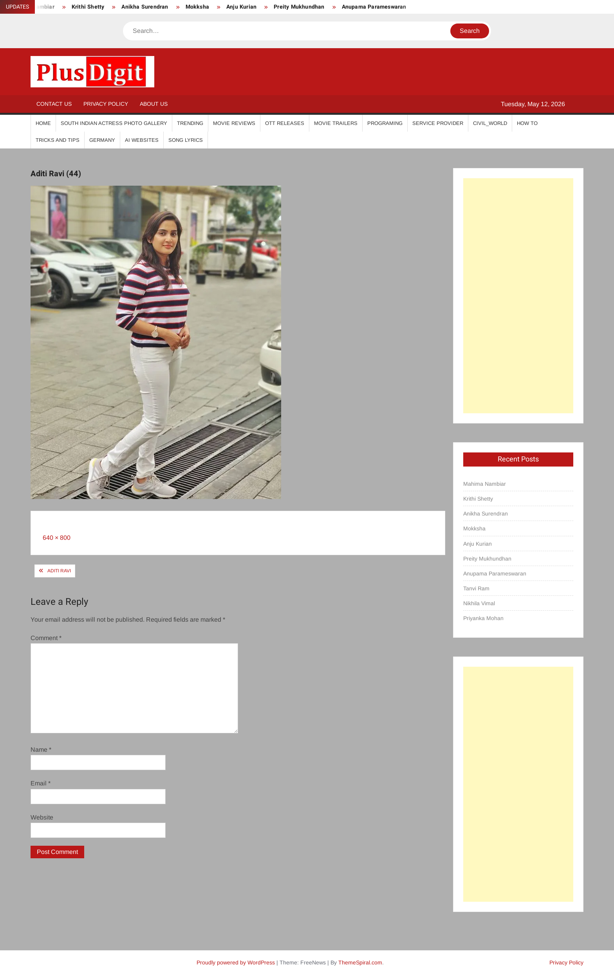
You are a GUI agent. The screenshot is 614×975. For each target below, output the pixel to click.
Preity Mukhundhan (299, 7)
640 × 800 (56, 537)
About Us (154, 104)
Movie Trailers (336, 123)
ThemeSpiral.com (360, 962)
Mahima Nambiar (484, 484)
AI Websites (142, 140)
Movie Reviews (234, 123)
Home (43, 123)
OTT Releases (284, 123)
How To (527, 123)
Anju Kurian (241, 7)
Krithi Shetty (88, 7)
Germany (102, 140)
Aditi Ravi (59, 570)
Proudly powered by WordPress (236, 962)
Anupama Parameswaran (374, 7)
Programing (385, 123)
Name (41, 749)
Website (42, 817)
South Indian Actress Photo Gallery (114, 123)
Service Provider (437, 123)
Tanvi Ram (476, 588)
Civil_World (490, 123)
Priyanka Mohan (483, 618)
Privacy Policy (105, 104)
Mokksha (197, 7)
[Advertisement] (518, 295)
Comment (46, 638)
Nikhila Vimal (479, 603)
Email (41, 783)
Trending (190, 123)
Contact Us (54, 104)
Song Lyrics (185, 140)
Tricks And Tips (57, 140)
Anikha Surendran (144, 7)
